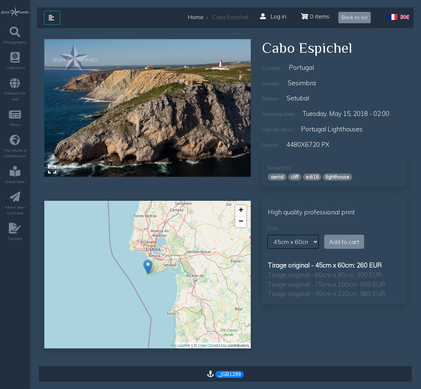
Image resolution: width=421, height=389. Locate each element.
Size (272, 228)
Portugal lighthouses (332, 129)
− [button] (241, 221)
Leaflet (184, 345)
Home (195, 17)
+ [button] (241, 210)
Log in (273, 16)
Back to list (354, 17)
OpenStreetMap (212, 345)
